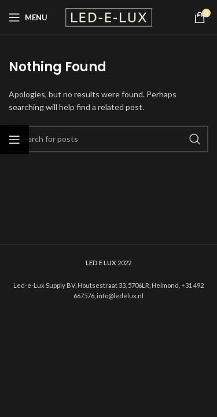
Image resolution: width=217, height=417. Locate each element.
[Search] (108, 139)
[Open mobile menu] (28, 17)
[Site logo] (108, 16)
